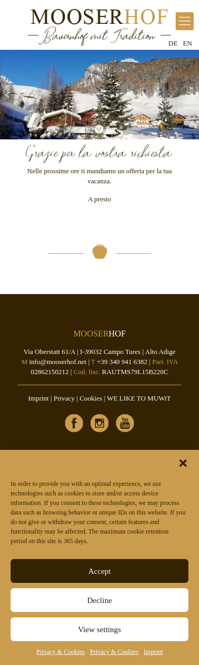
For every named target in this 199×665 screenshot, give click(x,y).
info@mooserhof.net (57, 362)
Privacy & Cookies (60, 651)
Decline (99, 600)
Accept (99, 571)
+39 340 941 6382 (122, 362)
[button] (183, 463)
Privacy (64, 398)
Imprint (153, 651)
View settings (99, 629)
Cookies (91, 398)
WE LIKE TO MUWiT (139, 398)
